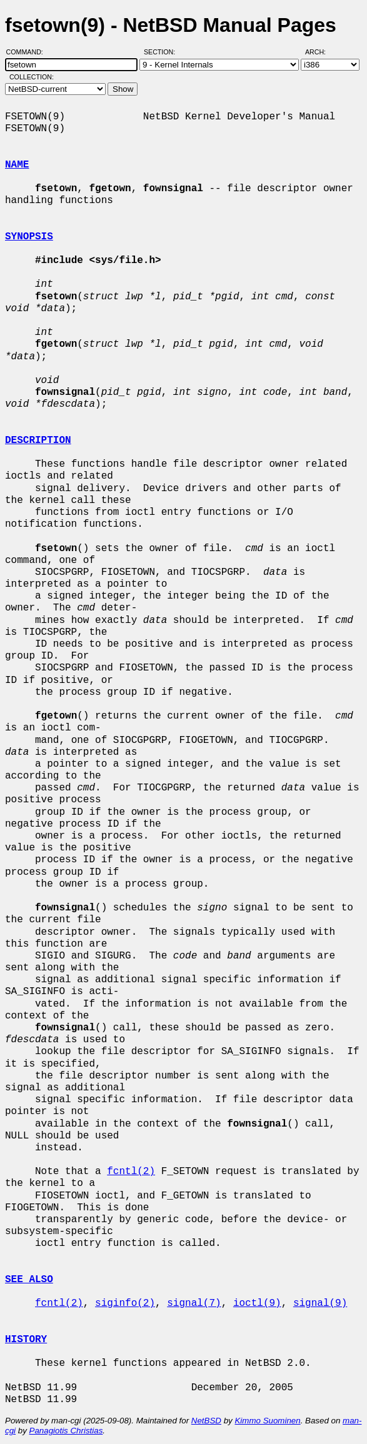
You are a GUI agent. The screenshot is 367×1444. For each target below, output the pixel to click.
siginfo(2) (125, 1303)
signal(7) (194, 1303)
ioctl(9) (257, 1303)
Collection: (31, 77)
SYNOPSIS (29, 237)
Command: (28, 52)
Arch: (321, 52)
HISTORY (26, 1340)
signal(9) (320, 1303)
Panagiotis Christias (66, 1430)
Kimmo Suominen (267, 1420)
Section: (162, 52)
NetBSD (206, 1420)
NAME (17, 165)
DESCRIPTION (38, 440)
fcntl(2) (131, 1171)
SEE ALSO (29, 1280)
